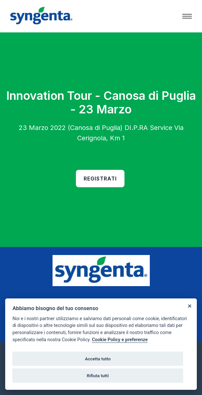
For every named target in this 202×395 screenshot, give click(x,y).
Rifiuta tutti (98, 375)
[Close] (189, 305)
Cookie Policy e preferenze (120, 340)
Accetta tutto (98, 358)
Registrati (100, 178)
